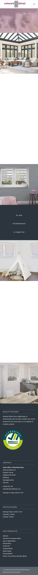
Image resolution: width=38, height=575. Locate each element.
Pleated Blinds (8, 548)
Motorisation (7, 543)
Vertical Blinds (7, 553)
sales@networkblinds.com (11, 489)
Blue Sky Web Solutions (14, 572)
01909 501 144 (8, 486)
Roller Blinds (7, 551)
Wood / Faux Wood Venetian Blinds (15, 556)
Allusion (5, 536)
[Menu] (34, 4)
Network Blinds (15, 569)
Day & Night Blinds (9, 541)
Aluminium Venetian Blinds (12, 538)
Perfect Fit (6, 546)
